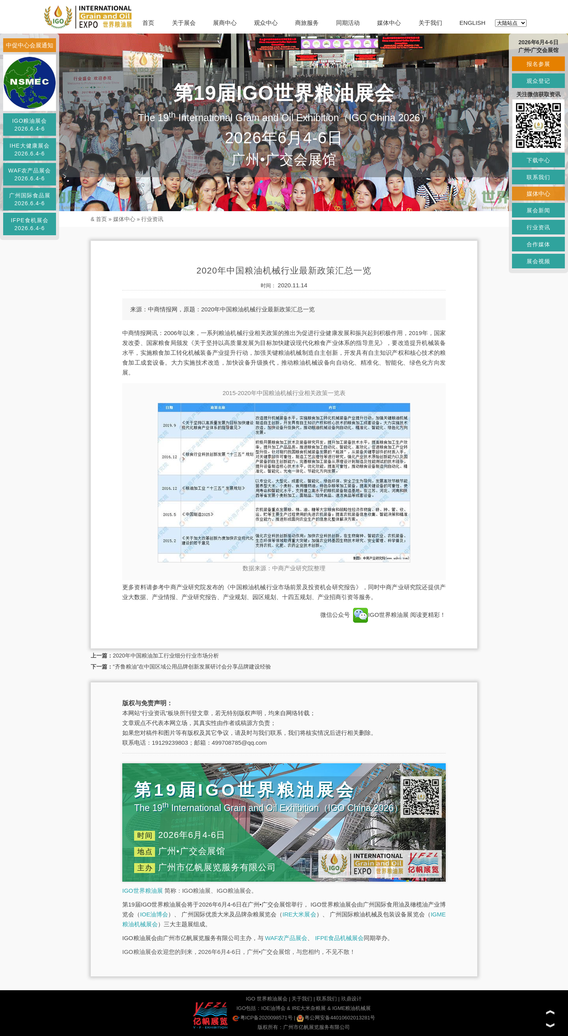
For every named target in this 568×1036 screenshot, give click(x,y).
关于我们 (430, 22)
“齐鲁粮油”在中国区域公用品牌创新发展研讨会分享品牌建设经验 (192, 666)
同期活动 (348, 22)
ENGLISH (473, 22)
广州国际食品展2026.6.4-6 (29, 199)
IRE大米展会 (299, 914)
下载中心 (538, 160)
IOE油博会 (154, 914)
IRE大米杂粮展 (309, 1008)
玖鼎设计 (351, 999)
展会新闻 (538, 210)
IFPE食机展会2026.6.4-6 (29, 224)
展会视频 (538, 261)
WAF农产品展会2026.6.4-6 (29, 174)
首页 (148, 22)
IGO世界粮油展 (380, 614)
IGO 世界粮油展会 (266, 999)
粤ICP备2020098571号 (262, 1018)
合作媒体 (538, 244)
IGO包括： (248, 1008)
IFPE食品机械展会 (339, 938)
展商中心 (225, 22)
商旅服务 (307, 22)
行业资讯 (152, 219)
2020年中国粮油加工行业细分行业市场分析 (166, 655)
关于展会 (184, 22)
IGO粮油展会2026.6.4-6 (29, 125)
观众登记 (538, 81)
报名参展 (538, 64)
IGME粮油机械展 (351, 1008)
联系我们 (326, 999)
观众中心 (266, 22)
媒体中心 (389, 22)
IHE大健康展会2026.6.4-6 (29, 149)
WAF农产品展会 (286, 938)
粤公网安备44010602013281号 (336, 1018)
